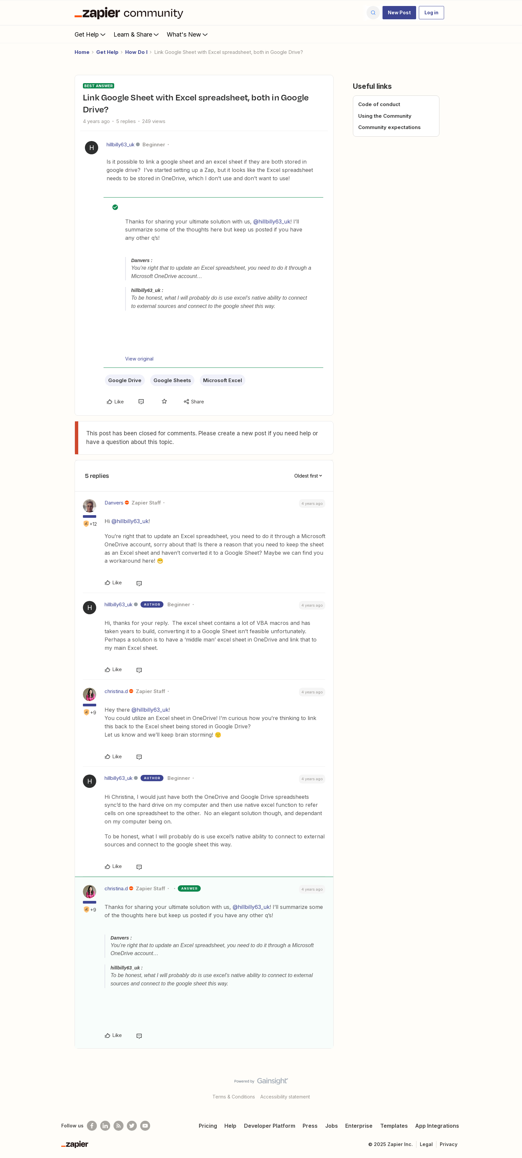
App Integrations (437, 1125)
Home (82, 52)
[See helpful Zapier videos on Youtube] (145, 1126)
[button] (399, 12)
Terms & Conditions (233, 1096)
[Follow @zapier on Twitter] (132, 1126)
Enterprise (359, 1125)
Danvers (114, 503)
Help (230, 1125)
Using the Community (384, 116)
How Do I (136, 52)
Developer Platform (269, 1125)
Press (310, 1125)
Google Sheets (172, 380)
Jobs (331, 1125)
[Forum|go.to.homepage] (130, 12)
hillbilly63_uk (120, 144)
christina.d (116, 691)
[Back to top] (508, 1086)
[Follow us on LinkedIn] (105, 1126)
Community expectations (389, 127)
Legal (426, 1144)
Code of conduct (379, 104)
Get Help (91, 34)
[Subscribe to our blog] (119, 1126)
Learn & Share (137, 34)
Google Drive (124, 380)
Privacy (448, 1144)
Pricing (208, 1125)
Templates (394, 1125)
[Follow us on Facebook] (92, 1126)
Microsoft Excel (222, 380)
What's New (188, 34)
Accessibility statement (285, 1096)
